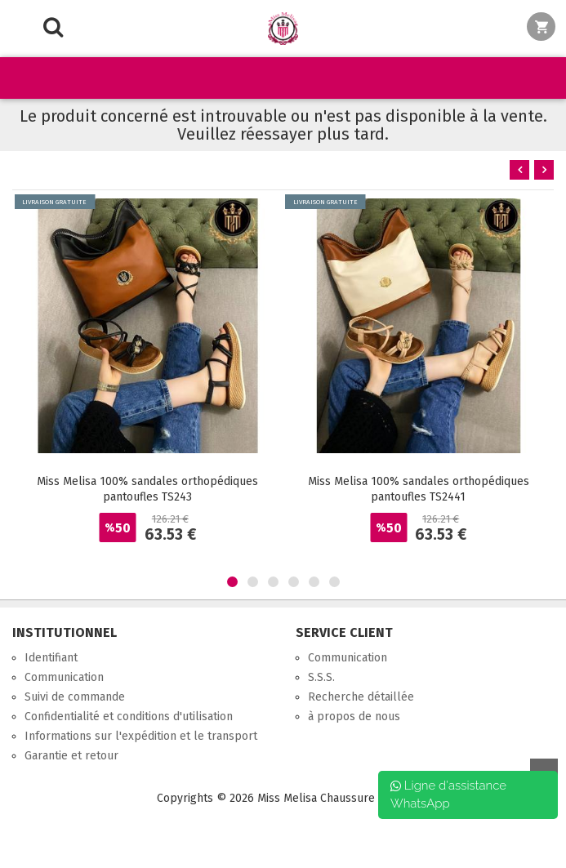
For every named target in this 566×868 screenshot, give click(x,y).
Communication (64, 677)
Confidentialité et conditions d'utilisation (129, 716)
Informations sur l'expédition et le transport (141, 736)
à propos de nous (354, 716)
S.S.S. (321, 677)
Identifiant (51, 658)
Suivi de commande (75, 697)
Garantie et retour (71, 756)
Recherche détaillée (361, 697)
